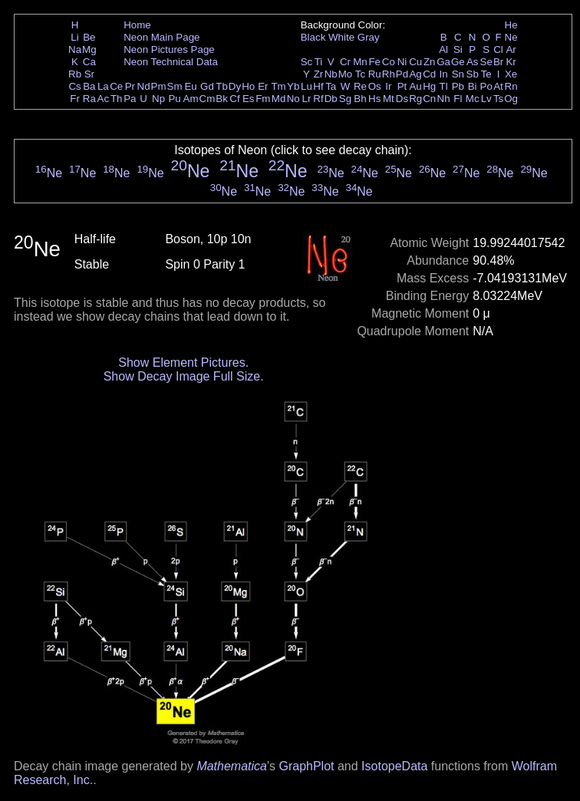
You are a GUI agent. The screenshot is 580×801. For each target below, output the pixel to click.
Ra (89, 98)
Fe (374, 62)
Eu (190, 86)
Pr (130, 86)
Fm (262, 98)
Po (486, 86)
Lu (306, 86)
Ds (402, 98)
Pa (130, 98)
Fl (457, 98)
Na (74, 49)
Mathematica (231, 766)
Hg (429, 86)
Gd (207, 86)
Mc (472, 98)
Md (279, 98)
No (293, 98)
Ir (388, 86)
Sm (175, 86)
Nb (331, 74)
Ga (443, 62)
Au (415, 86)
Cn (429, 98)
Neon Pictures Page (169, 49)
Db (331, 98)
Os (374, 86)
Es (248, 98)
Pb (458, 86)
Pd (402, 74)
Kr (511, 62)
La (103, 86)
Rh (388, 74)
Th (116, 98)
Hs (374, 98)
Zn (429, 62)
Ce (116, 86)
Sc (307, 62)
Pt (402, 86)
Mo (345, 74)
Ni (402, 62)
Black (313, 37)
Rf (318, 98)
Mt (388, 98)
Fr (75, 98)
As (472, 62)
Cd (429, 74)
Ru (374, 74)
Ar (511, 49)
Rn (511, 86)
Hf (318, 86)
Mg (89, 49)
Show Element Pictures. (183, 362)
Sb (472, 74)
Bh (360, 98)
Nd (143, 86)
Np (158, 98)
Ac (103, 98)
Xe (511, 74)
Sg (345, 98)
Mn (360, 62)
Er (263, 86)
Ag (415, 74)
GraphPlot (306, 766)
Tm (278, 86)
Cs (74, 86)
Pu (174, 98)
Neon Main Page (161, 37)
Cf (234, 98)
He (511, 25)
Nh (443, 98)
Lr (306, 98)
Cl (498, 49)
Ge (458, 62)
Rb (74, 74)
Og (511, 98)
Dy (235, 86)
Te (486, 74)
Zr (319, 74)
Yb (293, 86)
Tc (360, 74)
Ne (511, 37)
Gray (369, 37)
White (341, 37)
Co (388, 62)
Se (486, 62)
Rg (415, 98)
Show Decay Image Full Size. (184, 376)
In (444, 74)
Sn (458, 74)
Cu (415, 62)
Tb (222, 86)
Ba (89, 86)
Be (89, 37)
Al (443, 49)
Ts (498, 98)
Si (458, 49)
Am (191, 98)
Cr (345, 62)
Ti (319, 62)
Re (360, 86)
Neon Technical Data (171, 62)
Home (137, 25)
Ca (89, 62)
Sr (89, 74)
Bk (222, 98)
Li (74, 37)
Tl (444, 86)
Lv (486, 98)
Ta (330, 86)
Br (498, 62)
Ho (248, 86)
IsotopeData (394, 766)
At (498, 86)
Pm (158, 86)
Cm (207, 98)
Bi (472, 86)
